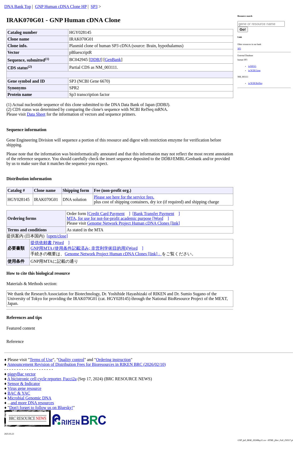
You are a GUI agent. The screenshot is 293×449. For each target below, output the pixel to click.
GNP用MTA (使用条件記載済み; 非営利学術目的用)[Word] (86, 248)
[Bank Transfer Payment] (156, 213)
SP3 (94, 6)
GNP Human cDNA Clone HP (60, 6)
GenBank (113, 59)
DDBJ (95, 59)
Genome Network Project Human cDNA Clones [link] (133, 223)
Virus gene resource (24, 388)
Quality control (71, 359)
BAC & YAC (18, 393)
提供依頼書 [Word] (49, 242)
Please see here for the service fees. (124, 197)
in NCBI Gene (254, 70)
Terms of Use (41, 359)
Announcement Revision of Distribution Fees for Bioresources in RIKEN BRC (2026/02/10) (86, 364)
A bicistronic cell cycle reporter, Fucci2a (42, 379)
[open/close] (57, 236)
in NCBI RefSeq (255, 83)
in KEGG (252, 66)
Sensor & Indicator (23, 383)
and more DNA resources (32, 403)
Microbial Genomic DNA (29, 398)
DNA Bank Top (17, 6)
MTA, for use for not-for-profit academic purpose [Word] (118, 218)
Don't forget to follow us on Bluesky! (41, 407)
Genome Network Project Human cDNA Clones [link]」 (113, 254)
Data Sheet (36, 114)
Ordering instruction (113, 359)
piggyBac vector (21, 374)
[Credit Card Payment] (108, 213)
